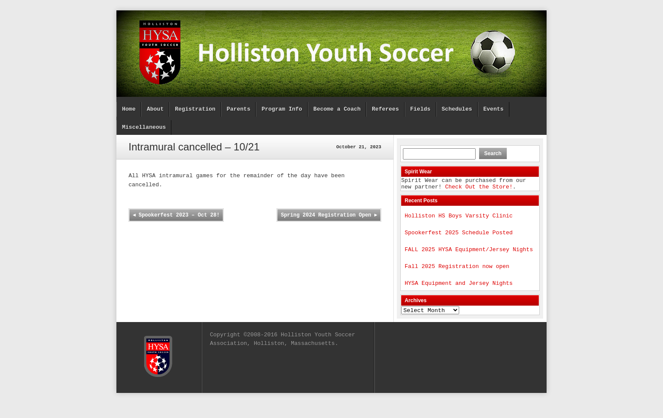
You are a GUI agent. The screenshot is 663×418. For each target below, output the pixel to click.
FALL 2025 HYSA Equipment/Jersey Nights (469, 255)
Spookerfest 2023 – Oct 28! (176, 215)
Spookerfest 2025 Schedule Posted (459, 237)
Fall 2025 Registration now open (457, 274)
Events (493, 109)
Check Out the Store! (478, 189)
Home (128, 109)
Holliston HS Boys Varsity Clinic (459, 219)
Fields (420, 109)
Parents (239, 109)
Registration (195, 109)
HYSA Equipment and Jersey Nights (459, 292)
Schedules (456, 109)
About (155, 109)
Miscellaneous (144, 127)
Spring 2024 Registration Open (328, 215)
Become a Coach (336, 109)
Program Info (281, 109)
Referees (385, 109)
